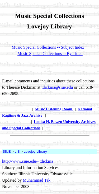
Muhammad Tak (36, 180)
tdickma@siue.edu (57, 87)
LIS (17, 151)
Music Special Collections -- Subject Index (48, 47)
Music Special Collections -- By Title (50, 53)
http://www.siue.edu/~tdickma (27, 161)
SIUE (7, 151)
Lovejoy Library (35, 151)
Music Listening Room (53, 109)
